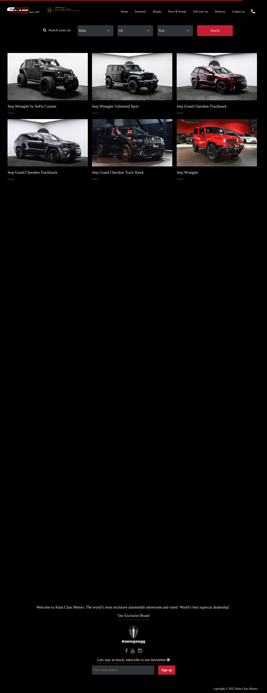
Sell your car (200, 11)
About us (220, 11)
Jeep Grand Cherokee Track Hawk (118, 172)
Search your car (57, 30)
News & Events (177, 11)
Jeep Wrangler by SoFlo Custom (32, 106)
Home (124, 11)
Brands (157, 11)
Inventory (140, 11)
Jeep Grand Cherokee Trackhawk (202, 106)
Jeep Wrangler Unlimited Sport (115, 106)
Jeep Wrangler (187, 172)
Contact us (238, 11)
